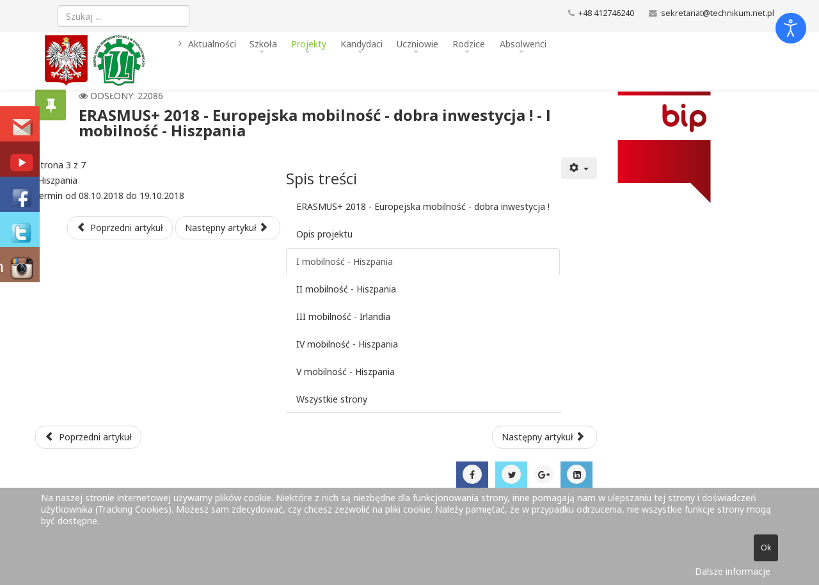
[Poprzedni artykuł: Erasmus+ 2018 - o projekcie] (88, 437)
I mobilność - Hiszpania (344, 261)
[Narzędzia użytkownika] (579, 168)
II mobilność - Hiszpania (346, 289)
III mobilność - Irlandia (343, 316)
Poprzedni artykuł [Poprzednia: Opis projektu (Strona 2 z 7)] (120, 227)
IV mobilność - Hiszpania (347, 344)
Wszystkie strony (331, 399)
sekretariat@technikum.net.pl (717, 13)
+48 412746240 (606, 13)
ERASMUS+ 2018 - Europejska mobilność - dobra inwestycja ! (423, 206)
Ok (766, 547)
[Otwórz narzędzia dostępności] (790, 28)
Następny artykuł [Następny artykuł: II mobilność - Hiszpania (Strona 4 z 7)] (226, 227)
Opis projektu (324, 234)
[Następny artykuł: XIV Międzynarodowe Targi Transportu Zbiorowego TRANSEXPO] (544, 437)
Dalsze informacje (732, 571)
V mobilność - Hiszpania (345, 371)
